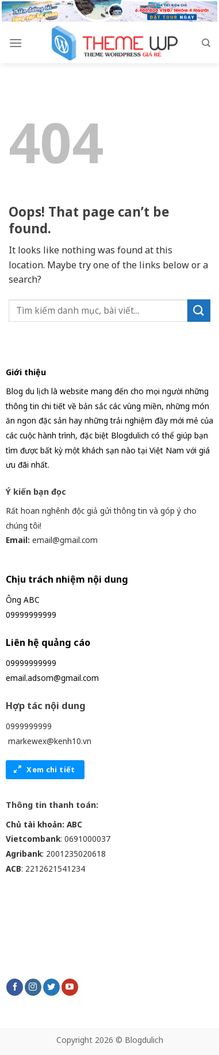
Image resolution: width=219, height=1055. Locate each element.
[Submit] (198, 310)
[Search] (206, 43)
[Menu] (15, 43)
